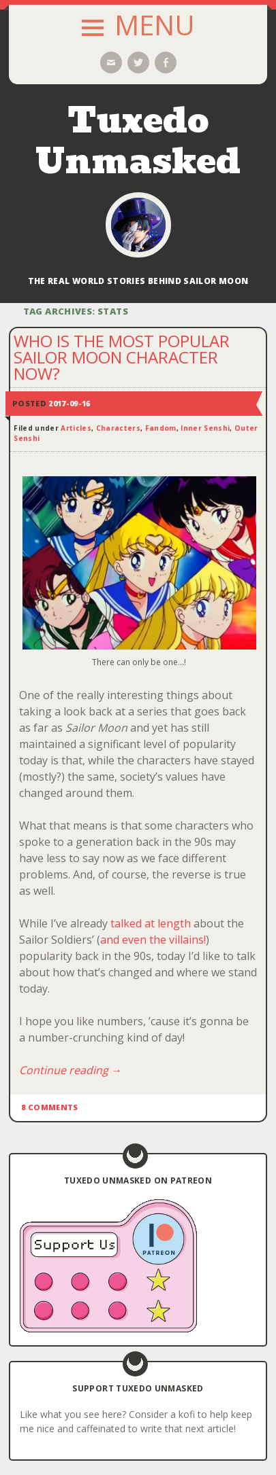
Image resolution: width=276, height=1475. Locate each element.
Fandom (161, 428)
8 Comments (49, 1107)
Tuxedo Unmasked (138, 141)
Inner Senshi (205, 428)
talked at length (152, 923)
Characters (118, 428)
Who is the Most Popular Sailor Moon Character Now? (122, 357)
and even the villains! (153, 939)
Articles (76, 428)
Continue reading (70, 1070)
